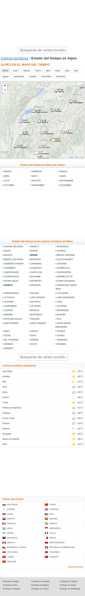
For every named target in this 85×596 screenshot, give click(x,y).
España (53, 519)
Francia (11, 523)
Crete (5, 402)
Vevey (33, 344)
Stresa (61, 331)
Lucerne (62, 306)
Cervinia (62, 263)
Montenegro (57, 542)
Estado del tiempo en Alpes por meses (42, 165)
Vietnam (11, 561)
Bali (4, 381)
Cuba (10, 514)
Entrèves (36, 281)
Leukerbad (10, 306)
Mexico (11, 542)
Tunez (10, 557)
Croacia (54, 509)
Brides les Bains (13, 259)
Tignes (61, 335)
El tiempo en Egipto (11, 581)
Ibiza (4, 392)
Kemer (5, 397)
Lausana (9, 301)
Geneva (8, 285)
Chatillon (36, 272)
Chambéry (10, 268)
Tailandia (54, 552)
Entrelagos (11, 281)
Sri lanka (12, 552)
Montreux (36, 314)
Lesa (59, 301)
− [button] (5, 90)
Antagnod (62, 246)
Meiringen (63, 310)
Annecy (34, 246)
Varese (34, 340)
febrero (37, 171)
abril (7, 176)
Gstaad (34, 293)
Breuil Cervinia (66, 255)
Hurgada (6, 434)
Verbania (62, 340)
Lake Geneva (37, 297)
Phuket (5, 423)
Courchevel (64, 272)
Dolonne (35, 276)
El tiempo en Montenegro (70, 589)
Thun (33, 335)
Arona (34, 251)
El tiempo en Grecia (68, 585)
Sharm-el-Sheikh (10, 439)
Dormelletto (65, 276)
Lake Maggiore (65, 297)
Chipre (11, 509)
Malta (52, 538)
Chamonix (36, 268)
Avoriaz (61, 251)
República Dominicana (62, 547)
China (52, 504)
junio (63, 176)
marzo (63, 171)
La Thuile (9, 297)
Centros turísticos (14, 58)
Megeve (34, 310)
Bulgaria (12, 504)
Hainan (6, 428)
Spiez (7, 331)
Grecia (53, 523)
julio (7, 180)
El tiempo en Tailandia (40, 581)
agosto (36, 180)
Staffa (34, 331)
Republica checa (16, 547)
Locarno (35, 306)
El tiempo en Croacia (39, 589)
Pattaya (6, 413)
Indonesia (55, 528)
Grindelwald (11, 293)
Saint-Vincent (38, 323)
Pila (59, 319)
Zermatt (9, 348)
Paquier (35, 319)
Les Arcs (35, 301)
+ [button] (5, 85)
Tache (7, 335)
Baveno (8, 255)
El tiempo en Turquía (68, 581)
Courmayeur (11, 276)
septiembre (66, 180)
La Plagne (62, 293)
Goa (4, 387)
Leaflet (71, 157)
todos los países (75, 566)
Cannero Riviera (14, 263)
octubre (9, 185)
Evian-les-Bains (66, 281)
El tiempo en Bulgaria (40, 585)
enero (7, 171)
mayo (35, 176)
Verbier (8, 344)
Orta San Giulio (13, 319)
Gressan (35, 285)
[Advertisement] (42, 23)
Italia (52, 533)
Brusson (35, 259)
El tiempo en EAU (10, 585)
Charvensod (11, 272)
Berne (34, 255)
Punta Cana (8, 418)
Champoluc (63, 268)
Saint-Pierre (11, 323)
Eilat (4, 444)
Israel (10, 533)
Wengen (61, 344)
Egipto (11, 519)
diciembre (66, 185)
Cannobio (36, 263)
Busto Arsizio (65, 259)
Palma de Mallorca (11, 407)
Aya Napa (7, 371)
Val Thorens (11, 340)
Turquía (54, 557)
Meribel (8, 314)
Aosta (7, 251)
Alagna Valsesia (13, 246)
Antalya (6, 376)
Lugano (8, 310)
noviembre (38, 185)
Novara (61, 314)
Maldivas (12, 538)
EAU (52, 514)
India (10, 528)
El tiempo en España (11, 589)
